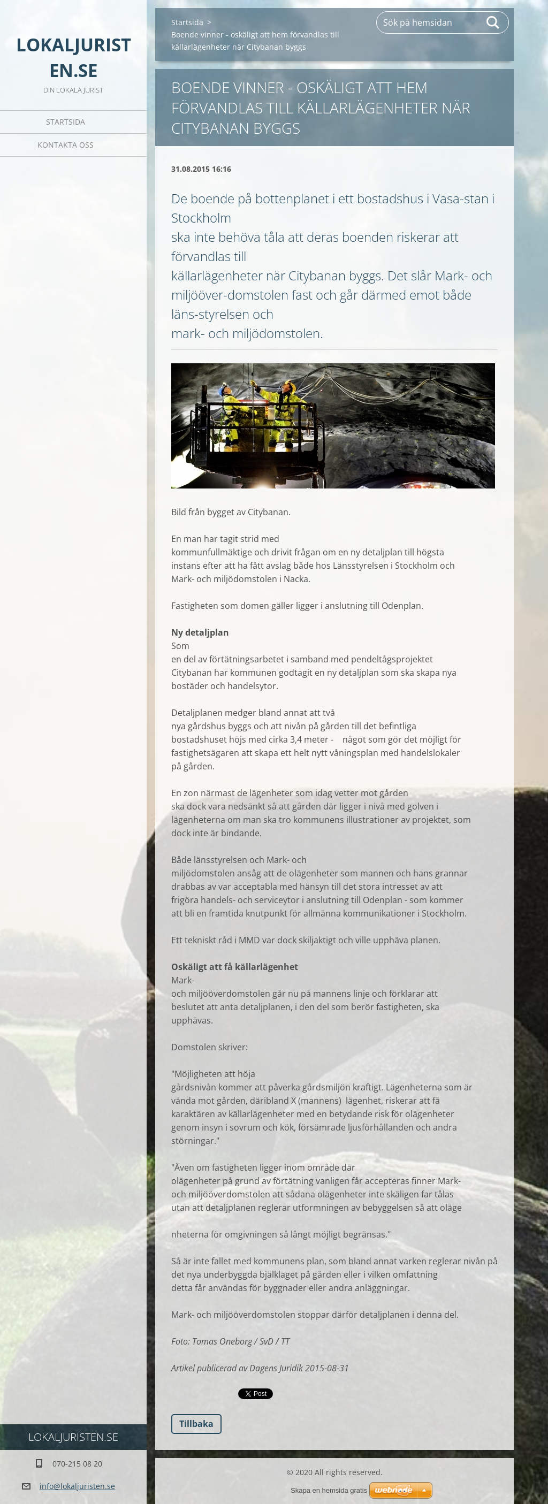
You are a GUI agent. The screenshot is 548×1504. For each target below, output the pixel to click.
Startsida (65, 122)
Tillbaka (196, 1424)
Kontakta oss (65, 145)
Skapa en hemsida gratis (329, 1490)
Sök (493, 22)
